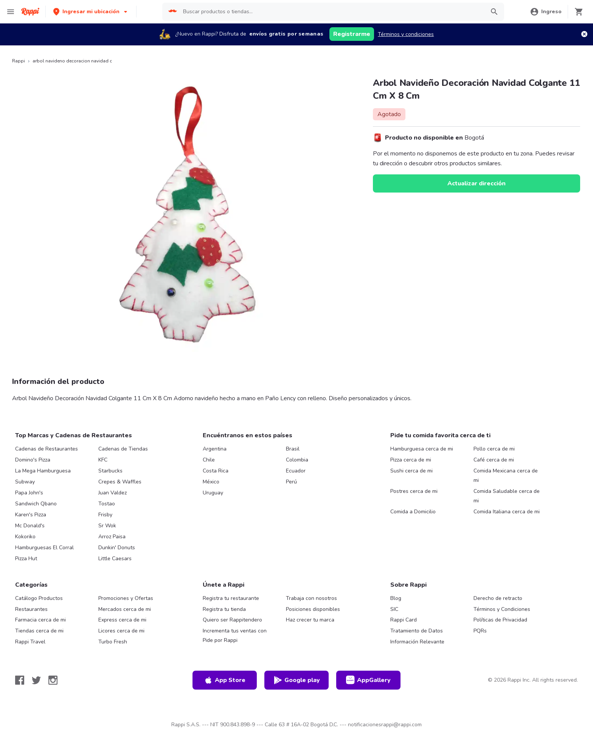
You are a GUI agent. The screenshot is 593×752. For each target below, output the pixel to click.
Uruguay (213, 492)
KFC (102, 459)
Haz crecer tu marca (310, 619)
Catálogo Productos (39, 598)
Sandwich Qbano (36, 503)
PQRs (480, 630)
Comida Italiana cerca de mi (506, 511)
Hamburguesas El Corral (44, 547)
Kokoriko (25, 536)
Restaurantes (31, 609)
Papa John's (29, 492)
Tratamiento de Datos (416, 630)
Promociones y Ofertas (125, 598)
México (211, 481)
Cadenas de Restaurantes (46, 448)
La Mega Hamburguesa (43, 470)
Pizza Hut (26, 558)
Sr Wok (107, 525)
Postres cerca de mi (414, 491)
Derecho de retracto (497, 598)
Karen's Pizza (30, 514)
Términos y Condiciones (501, 609)
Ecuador (296, 470)
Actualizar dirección (476, 183)
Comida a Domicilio (413, 511)
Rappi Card (403, 619)
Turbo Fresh (112, 641)
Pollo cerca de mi (494, 448)
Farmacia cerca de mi (40, 619)
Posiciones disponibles (313, 609)
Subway (25, 481)
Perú (291, 481)
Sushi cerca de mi (411, 470)
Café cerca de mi (493, 459)
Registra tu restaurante (231, 598)
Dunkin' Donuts (116, 547)
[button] (91, 11)
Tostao (106, 503)
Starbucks (110, 470)
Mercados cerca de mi (124, 609)
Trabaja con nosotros (311, 598)
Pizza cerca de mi (410, 459)
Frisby (105, 514)
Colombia (297, 459)
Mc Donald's (30, 525)
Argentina (215, 448)
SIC (394, 609)
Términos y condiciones (406, 34)
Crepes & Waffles (119, 481)
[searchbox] (332, 12)
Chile (209, 459)
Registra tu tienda (224, 609)
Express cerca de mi (122, 619)
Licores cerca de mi (121, 630)
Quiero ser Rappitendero (232, 619)
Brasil (293, 448)
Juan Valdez (112, 492)
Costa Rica (215, 470)
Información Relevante (417, 641)
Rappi (18, 61)
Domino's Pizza (32, 459)
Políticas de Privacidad (500, 619)
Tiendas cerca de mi (39, 630)
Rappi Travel (30, 641)
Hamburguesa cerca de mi (421, 448)
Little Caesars (115, 558)
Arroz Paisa (112, 536)
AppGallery (368, 680)
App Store (224, 680)
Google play (296, 680)
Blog (395, 598)
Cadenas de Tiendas (123, 448)
